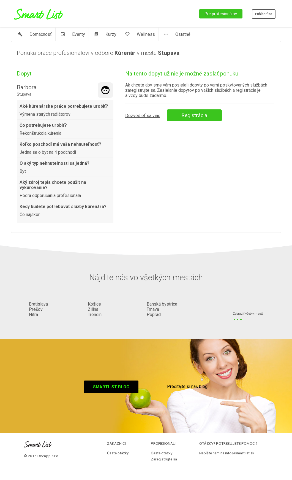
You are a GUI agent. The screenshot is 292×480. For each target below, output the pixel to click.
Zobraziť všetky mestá (248, 314)
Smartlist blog (111, 386)
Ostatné (176, 34)
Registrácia (194, 115)
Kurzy (105, 34)
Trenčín (95, 314)
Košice (94, 304)
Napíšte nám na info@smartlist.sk (226, 453)
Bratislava (38, 304)
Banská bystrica (162, 304)
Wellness (140, 34)
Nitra (33, 314)
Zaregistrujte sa (164, 459)
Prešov (36, 309)
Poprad (154, 314)
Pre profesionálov (221, 13)
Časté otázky (118, 453)
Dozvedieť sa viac (142, 115)
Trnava (153, 309)
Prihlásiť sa (263, 14)
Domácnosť (35, 34)
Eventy (72, 34)
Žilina (93, 309)
